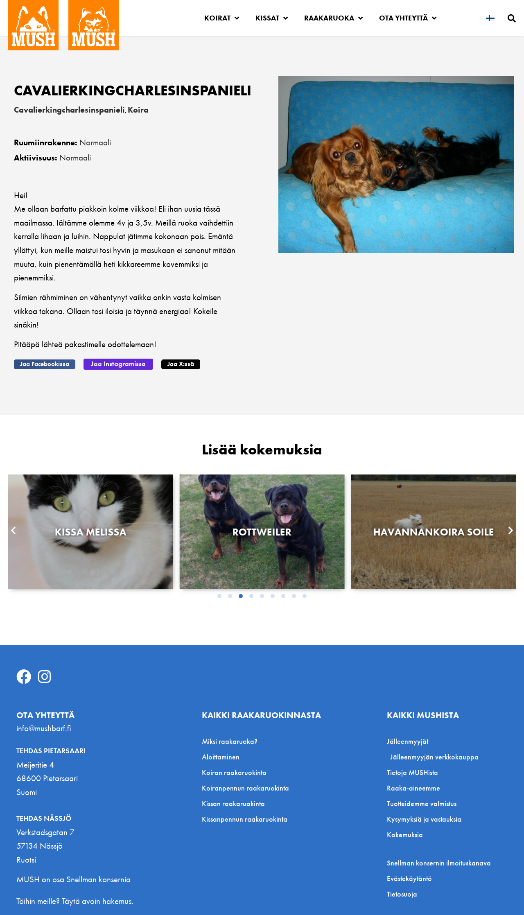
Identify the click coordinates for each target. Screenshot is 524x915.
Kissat (271, 18)
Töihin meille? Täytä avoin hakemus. (74, 900)
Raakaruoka (333, 18)
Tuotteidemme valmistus (421, 802)
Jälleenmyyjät (409, 740)
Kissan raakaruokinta (233, 802)
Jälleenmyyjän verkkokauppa (434, 756)
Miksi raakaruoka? (229, 740)
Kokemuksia (405, 833)
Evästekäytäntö (409, 878)
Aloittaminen (220, 756)
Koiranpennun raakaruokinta (245, 787)
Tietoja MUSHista (412, 771)
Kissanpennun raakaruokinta (244, 818)
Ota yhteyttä (407, 18)
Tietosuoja (402, 893)
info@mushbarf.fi (43, 727)
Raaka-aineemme (413, 787)
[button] (44, 363)
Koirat (221, 18)
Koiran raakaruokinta (234, 771)
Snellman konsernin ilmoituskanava (439, 862)
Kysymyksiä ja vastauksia (424, 818)
